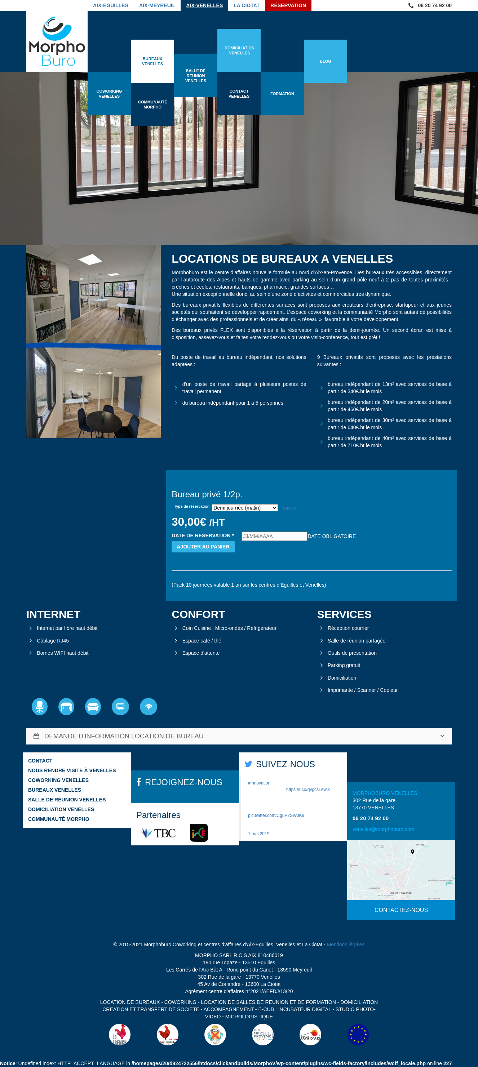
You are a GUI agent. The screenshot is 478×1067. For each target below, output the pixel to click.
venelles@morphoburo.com (383, 829)
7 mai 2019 (258, 833)
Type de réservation (191, 506)
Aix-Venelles (204, 5)
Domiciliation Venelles (61, 809)
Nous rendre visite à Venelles (72, 770)
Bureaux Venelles (54, 790)
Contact (40, 761)
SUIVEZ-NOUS (285, 764)
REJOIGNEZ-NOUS (183, 782)
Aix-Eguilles (110, 5)
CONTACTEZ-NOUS (401, 910)
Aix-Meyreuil (157, 5)
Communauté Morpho (58, 819)
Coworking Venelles (58, 780)
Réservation (288, 5)
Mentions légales (346, 944)
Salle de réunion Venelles (67, 800)
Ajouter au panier (203, 547)
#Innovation (259, 783)
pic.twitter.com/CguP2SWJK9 (276, 815)
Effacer (289, 508)
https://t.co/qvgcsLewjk (308, 789)
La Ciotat (247, 5)
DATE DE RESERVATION (203, 535)
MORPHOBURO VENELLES (385, 793)
